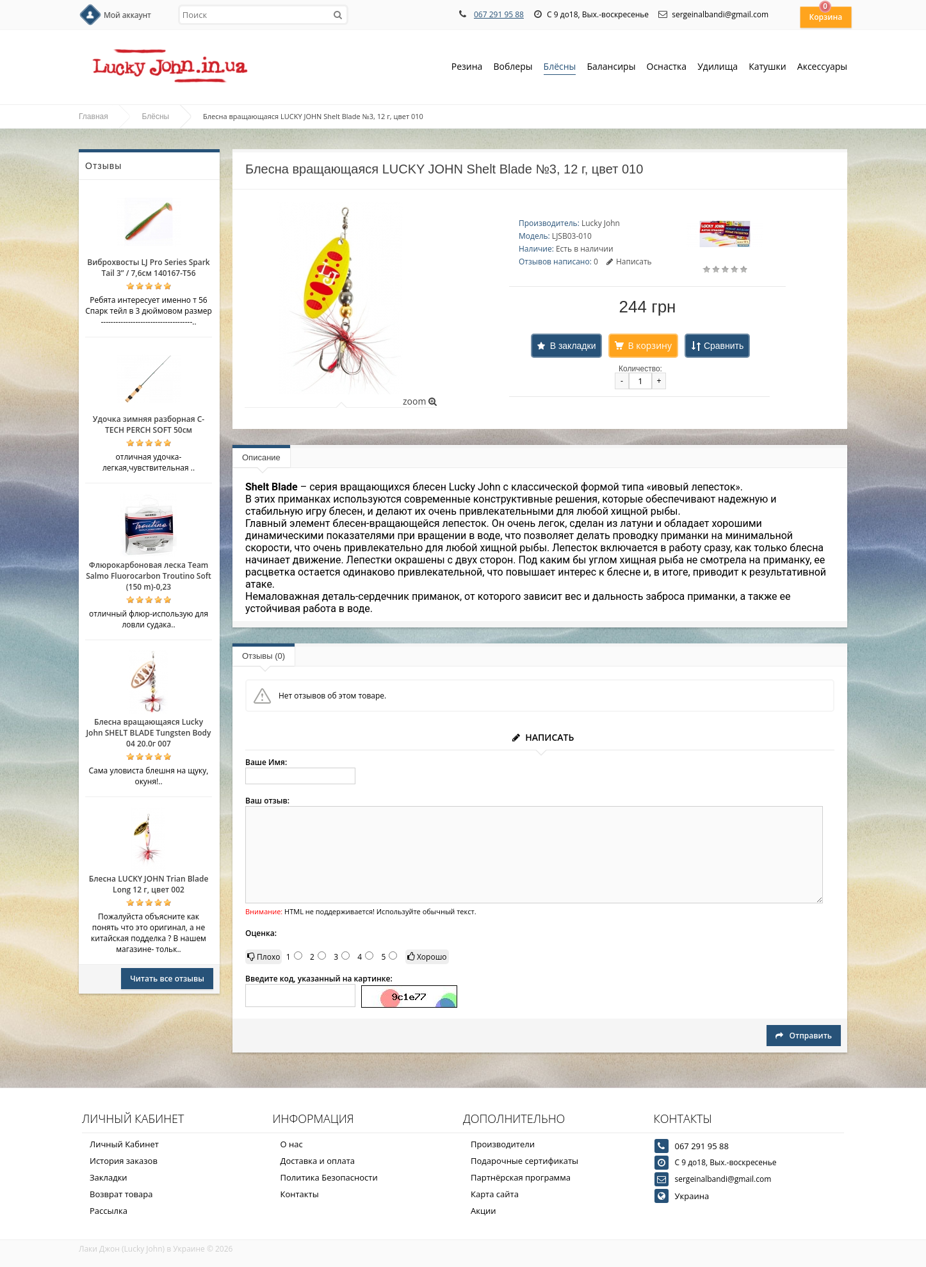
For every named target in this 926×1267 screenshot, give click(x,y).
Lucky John (600, 223)
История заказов (124, 1160)
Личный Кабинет (124, 1144)
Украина (692, 1196)
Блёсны (560, 67)
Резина (467, 67)
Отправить (804, 1035)
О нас (291, 1144)
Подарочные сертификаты (524, 1160)
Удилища (717, 67)
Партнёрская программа (521, 1177)
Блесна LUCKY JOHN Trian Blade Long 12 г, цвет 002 (149, 884)
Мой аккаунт (127, 15)
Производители (503, 1144)
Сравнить (723, 346)
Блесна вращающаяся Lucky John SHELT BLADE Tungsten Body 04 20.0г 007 (148, 732)
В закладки (573, 346)
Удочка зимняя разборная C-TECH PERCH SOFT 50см (148, 424)
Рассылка (108, 1210)
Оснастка (667, 67)
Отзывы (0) (263, 656)
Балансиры (611, 67)
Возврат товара (121, 1194)
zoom (420, 401)
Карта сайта (495, 1194)
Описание (261, 457)
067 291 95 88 (499, 14)
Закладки (108, 1177)
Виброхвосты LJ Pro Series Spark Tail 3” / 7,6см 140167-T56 (148, 267)
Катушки (767, 67)
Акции (483, 1210)
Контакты (299, 1194)
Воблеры (512, 67)
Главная (93, 116)
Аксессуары (822, 66)
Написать (629, 261)
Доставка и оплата (317, 1160)
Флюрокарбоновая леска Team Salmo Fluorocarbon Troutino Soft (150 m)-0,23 (148, 576)
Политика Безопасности (329, 1177)
